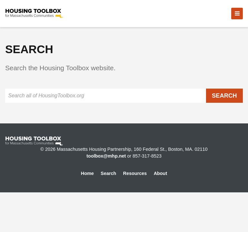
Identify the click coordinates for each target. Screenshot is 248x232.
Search (108, 173)
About (160, 173)
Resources (135, 173)
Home (87, 173)
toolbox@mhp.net (106, 156)
